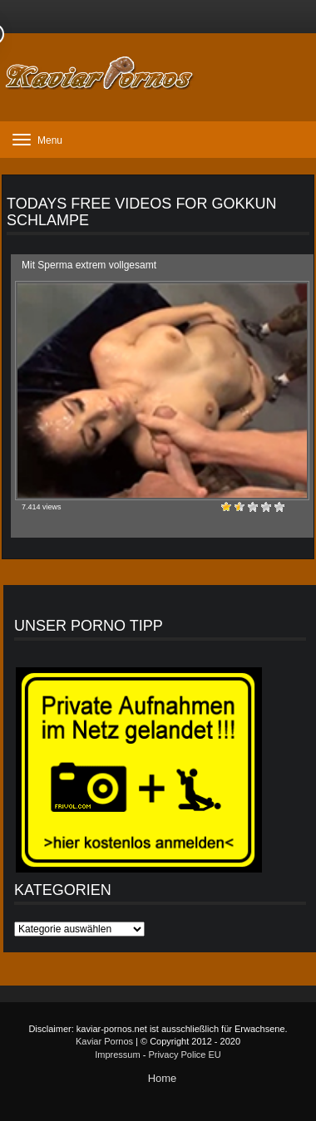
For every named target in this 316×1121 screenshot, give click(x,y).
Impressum (117, 1055)
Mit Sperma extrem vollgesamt (89, 265)
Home (162, 1078)
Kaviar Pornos (104, 1041)
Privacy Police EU (184, 1055)
